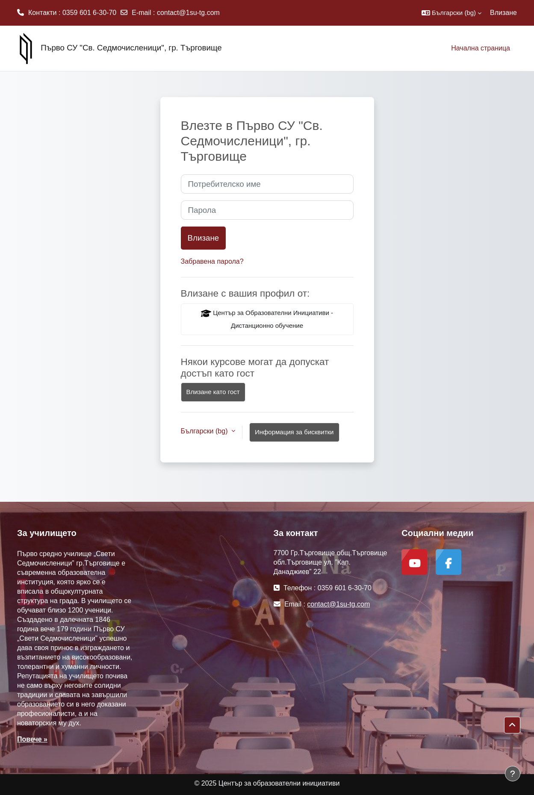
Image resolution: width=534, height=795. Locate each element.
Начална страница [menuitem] (480, 48)
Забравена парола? (212, 261)
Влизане (503, 12)
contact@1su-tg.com (188, 12)
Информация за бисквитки (294, 432)
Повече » (32, 739)
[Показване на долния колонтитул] (512, 773)
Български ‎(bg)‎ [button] (205, 431)
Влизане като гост (213, 391)
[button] (451, 13)
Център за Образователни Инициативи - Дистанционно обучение (267, 318)
